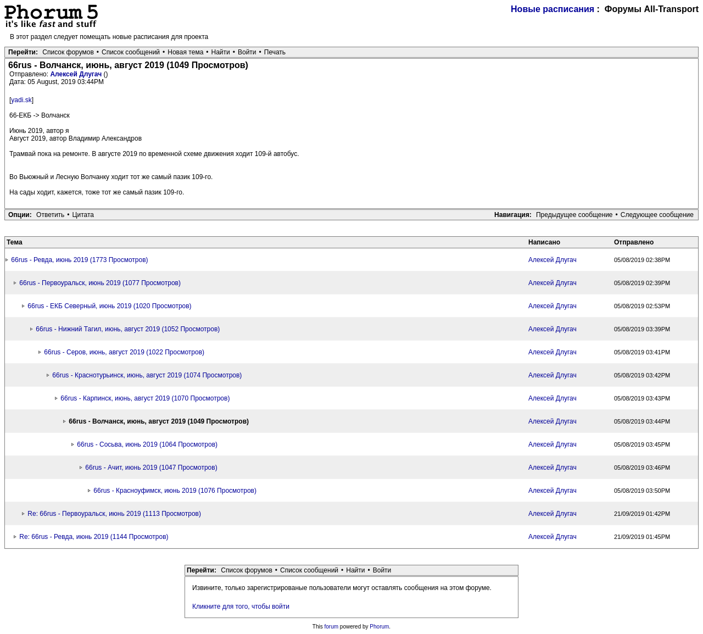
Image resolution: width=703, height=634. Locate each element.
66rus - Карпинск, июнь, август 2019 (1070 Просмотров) (145, 398)
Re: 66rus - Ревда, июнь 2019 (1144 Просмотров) (93, 537)
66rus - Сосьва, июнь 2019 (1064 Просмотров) (147, 444)
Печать (275, 52)
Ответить (50, 215)
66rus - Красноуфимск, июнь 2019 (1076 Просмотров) (174, 490)
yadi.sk (21, 100)
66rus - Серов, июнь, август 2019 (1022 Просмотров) (124, 352)
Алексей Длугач (76, 74)
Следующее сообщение (657, 215)
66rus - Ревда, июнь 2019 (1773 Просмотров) (79, 260)
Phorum (379, 627)
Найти (220, 52)
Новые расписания (552, 9)
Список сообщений (131, 52)
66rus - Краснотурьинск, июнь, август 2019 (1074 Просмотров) (147, 375)
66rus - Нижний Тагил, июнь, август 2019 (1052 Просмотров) (128, 329)
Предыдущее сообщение (574, 215)
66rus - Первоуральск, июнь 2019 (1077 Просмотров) (100, 283)
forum (332, 627)
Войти (247, 52)
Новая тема (185, 52)
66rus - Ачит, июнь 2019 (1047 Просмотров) (151, 467)
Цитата (83, 215)
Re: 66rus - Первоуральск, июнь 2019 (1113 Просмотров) (114, 514)
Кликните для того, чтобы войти (240, 606)
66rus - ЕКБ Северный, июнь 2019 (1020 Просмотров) (109, 306)
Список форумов (68, 52)
